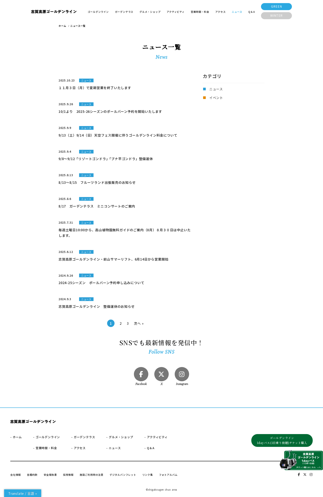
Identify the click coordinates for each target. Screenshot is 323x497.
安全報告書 (50, 474)
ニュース (237, 11)
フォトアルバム (168, 474)
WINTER (276, 15)
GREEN (276, 6)
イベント (216, 97)
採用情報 (68, 474)
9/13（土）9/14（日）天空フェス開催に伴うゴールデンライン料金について (118, 135)
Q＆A (251, 11)
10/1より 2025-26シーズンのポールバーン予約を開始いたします (110, 111)
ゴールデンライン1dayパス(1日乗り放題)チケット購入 (282, 440)
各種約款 (32, 474)
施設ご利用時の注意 (91, 474)
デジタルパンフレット (123, 474)
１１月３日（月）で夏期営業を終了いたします (95, 87)
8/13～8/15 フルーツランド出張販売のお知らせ (97, 182)
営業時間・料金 (200, 11)
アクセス (220, 11)
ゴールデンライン (98, 11)
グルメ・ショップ (149, 11)
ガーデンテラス (124, 11)
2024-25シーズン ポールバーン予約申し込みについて (101, 282)
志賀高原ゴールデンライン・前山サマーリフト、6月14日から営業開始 (113, 259)
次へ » (139, 323)
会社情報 (15, 474)
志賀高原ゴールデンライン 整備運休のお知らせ (97, 306)
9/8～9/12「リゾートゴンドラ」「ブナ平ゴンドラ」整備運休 (106, 158)
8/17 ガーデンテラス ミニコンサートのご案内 (97, 206)
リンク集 (147, 474)
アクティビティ (176, 11)
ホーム (17, 437)
